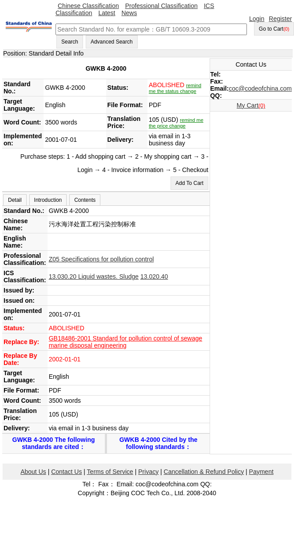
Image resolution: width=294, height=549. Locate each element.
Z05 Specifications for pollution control (101, 259)
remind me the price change (176, 122)
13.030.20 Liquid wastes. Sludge (94, 276)
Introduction (48, 200)
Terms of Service (110, 471)
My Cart (251, 105)
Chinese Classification (88, 5)
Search (69, 42)
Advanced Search (112, 42)
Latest (106, 12)
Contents (84, 200)
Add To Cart (189, 183)
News (129, 12)
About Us (33, 471)
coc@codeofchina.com (260, 88)
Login (256, 18)
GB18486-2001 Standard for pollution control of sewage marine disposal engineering (126, 342)
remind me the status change (175, 88)
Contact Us (66, 471)
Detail (15, 200)
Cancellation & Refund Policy (204, 471)
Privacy (148, 471)
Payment (261, 471)
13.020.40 (154, 276)
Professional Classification (161, 5)
